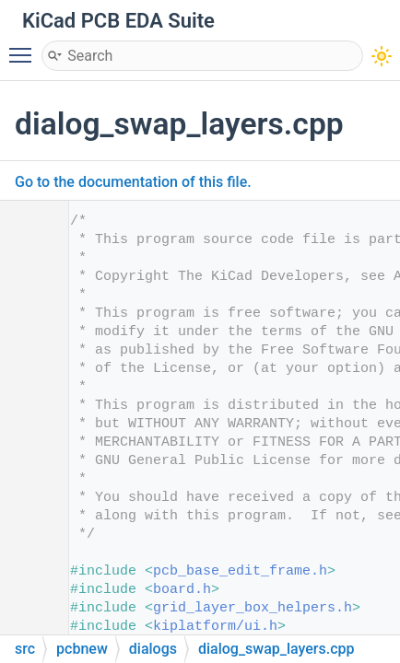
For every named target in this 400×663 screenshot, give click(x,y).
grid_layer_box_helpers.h (252, 608)
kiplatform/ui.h (215, 626)
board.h (182, 590)
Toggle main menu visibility (25, 47)
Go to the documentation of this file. (133, 182)
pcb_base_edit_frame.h (240, 571)
